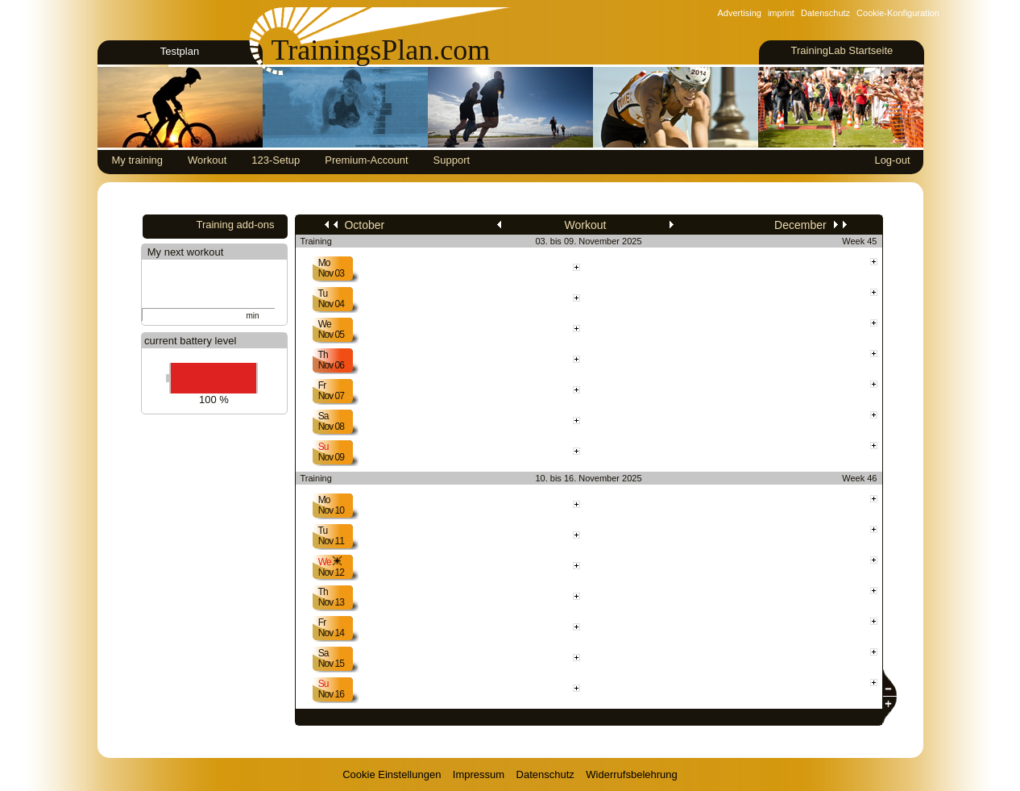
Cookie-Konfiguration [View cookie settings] (897, 13)
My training (138, 160)
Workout (207, 160)
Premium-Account (366, 160)
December (810, 225)
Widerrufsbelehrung (631, 774)
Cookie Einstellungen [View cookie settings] (391, 774)
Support (452, 160)
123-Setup (275, 160)
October (354, 225)
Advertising (739, 13)
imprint (781, 13)
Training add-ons (235, 225)
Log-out (892, 160)
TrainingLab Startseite (841, 50)
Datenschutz (825, 13)
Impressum (478, 774)
